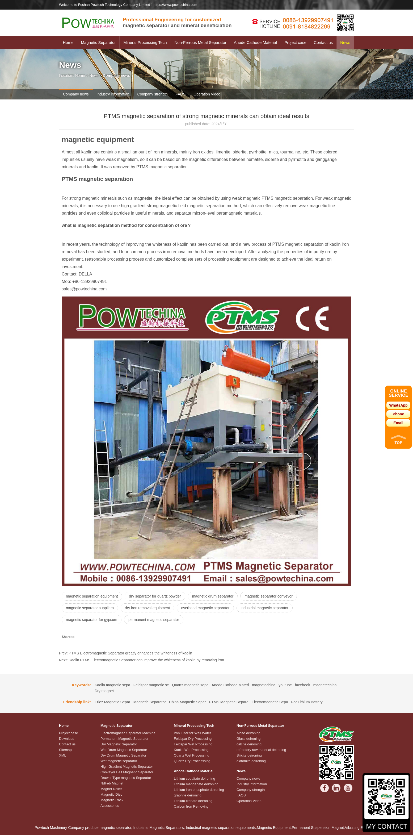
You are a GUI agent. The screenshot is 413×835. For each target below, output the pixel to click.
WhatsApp (398, 405)
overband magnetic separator (205, 608)
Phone (398, 414)
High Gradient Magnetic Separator (126, 767)
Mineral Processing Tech (145, 42)
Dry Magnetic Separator (118, 744)
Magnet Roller (111, 789)
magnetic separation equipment (92, 596)
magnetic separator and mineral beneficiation (177, 22)
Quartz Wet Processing (191, 755)
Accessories (109, 806)
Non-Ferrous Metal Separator (200, 42)
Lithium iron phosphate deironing (199, 790)
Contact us (323, 42)
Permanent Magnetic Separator (124, 739)
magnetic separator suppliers (90, 608)
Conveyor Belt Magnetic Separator (126, 772)
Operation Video (206, 94)
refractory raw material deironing (261, 750)
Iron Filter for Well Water (192, 733)
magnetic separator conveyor (269, 596)
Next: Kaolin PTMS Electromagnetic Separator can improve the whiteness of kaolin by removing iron (141, 660)
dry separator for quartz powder (155, 596)
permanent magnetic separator (153, 619)
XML (62, 755)
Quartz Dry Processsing (192, 761)
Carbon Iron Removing (191, 806)
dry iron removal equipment (147, 608)
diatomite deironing (251, 761)
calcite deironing (249, 744)
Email (398, 423)
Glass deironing (248, 739)
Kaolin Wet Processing (191, 750)
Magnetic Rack (111, 800)
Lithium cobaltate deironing (194, 778)
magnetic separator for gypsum (91, 619)
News (345, 42)
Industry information (113, 94)
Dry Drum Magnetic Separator (123, 755)
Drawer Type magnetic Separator (125, 778)
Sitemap (65, 750)
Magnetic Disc (111, 794)
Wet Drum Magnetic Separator (123, 750)
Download (66, 739)
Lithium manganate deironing (196, 784)
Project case (295, 42)
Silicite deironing (249, 755)
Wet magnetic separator (118, 761)
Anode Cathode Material (255, 42)
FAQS (181, 94)
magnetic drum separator (213, 596)
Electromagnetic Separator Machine (127, 733)
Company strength (152, 94)
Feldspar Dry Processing (193, 739)
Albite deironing (248, 733)
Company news (76, 94)
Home (68, 42)
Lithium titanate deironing (193, 801)
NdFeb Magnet (111, 783)
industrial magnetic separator (265, 608)
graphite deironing (187, 795)
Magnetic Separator (98, 42)
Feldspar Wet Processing (193, 744)
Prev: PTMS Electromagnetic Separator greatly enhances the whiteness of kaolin (125, 653)
